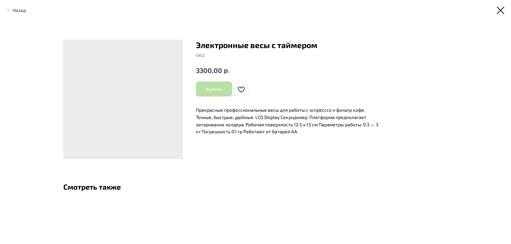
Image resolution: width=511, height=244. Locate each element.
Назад (19, 10)
